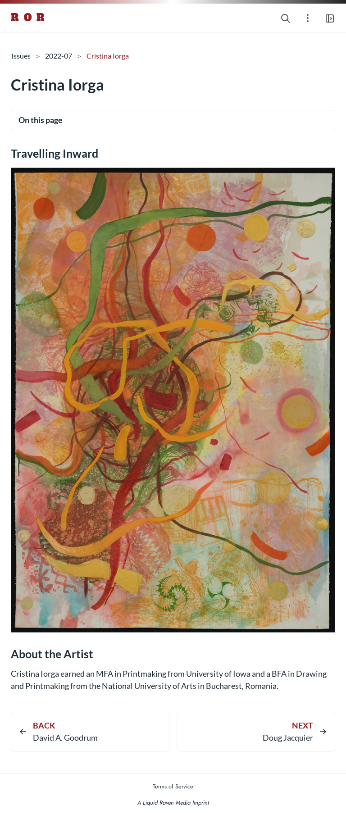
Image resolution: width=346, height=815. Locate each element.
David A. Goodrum (65, 737)
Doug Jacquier (288, 737)
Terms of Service (173, 786)
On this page (40, 120)
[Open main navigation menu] (329, 18)
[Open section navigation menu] (308, 18)
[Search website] (285, 18)
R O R (28, 17)
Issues (21, 55)
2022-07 (58, 55)
